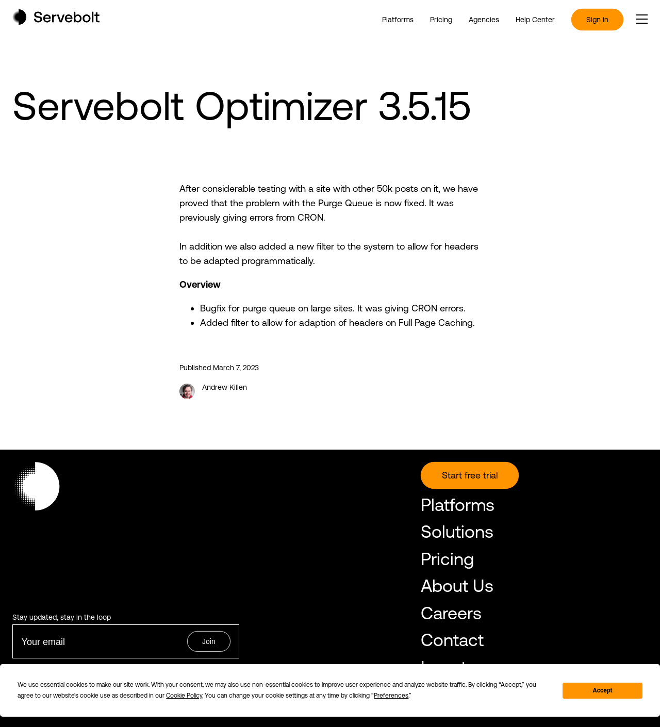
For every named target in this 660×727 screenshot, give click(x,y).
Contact (452, 640)
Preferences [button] (391, 695)
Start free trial (470, 475)
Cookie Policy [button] (184, 695)
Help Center (535, 19)
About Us (457, 585)
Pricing (441, 19)
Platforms (398, 19)
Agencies (484, 19)
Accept (603, 690)
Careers (451, 613)
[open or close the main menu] (642, 19)
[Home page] (56, 21)
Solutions (457, 531)
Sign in (597, 19)
